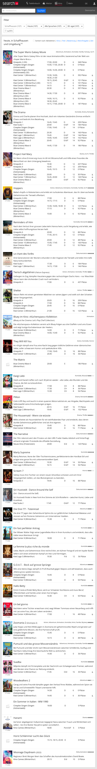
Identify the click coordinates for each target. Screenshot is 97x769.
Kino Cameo (18, 727)
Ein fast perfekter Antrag (26, 528)
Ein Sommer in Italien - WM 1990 (30, 701)
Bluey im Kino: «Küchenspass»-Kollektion (35, 318)
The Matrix (19, 359)
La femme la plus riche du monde (31, 546)
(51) (8, 31)
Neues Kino (18, 444)
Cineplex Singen (20, 64)
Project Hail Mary (22, 154)
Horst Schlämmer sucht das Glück (31, 736)
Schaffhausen (21, 40)
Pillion (16, 397)
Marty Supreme (21, 452)
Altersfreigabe (83, 41)
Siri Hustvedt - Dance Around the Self (33, 491)
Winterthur (31, 75)
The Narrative (20, 434)
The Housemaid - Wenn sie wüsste (31, 415)
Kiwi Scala (17, 124)
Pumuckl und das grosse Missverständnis (35, 643)
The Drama (19, 112)
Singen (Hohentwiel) (23, 66)
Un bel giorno (20, 604)
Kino (58, 41)
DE (86, 3)
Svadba (17, 662)
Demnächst (90, 10)
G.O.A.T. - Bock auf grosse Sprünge (32, 564)
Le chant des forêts (23, 253)
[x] (22, 43)
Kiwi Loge (17, 135)
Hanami (17, 717)
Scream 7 (18, 470)
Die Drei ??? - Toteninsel (26, 509)
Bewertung (71, 41)
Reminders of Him (23, 222)
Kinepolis (17, 62)
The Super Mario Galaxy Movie (29, 52)
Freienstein (29, 444)
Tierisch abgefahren (31, 272)
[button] (15, 26)
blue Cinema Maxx (21, 88)
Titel (63, 41)
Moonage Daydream (27, 752)
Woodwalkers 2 (21, 680)
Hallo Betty (19, 585)
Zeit (91, 41)
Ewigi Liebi (19, 375)
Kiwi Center (18, 75)
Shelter (17, 290)
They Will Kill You (22, 341)
